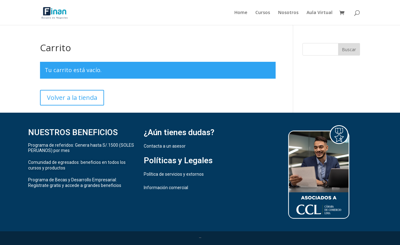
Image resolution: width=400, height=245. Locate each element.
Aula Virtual (319, 12)
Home (240, 12)
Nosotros (288, 12)
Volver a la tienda (72, 97)
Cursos (262, 12)
